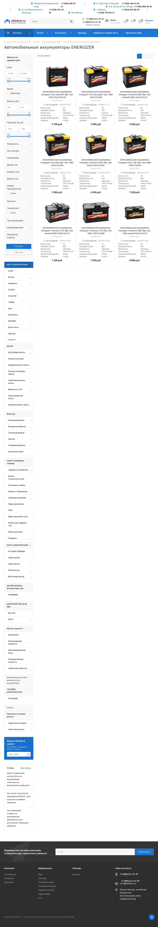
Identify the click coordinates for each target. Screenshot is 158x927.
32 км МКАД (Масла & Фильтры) (32, 11)
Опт (40, 898)
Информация (45, 868)
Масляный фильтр (16, 420)
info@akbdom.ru (128, 883)
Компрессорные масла (18, 405)
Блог (40, 874)
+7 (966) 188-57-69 (130, 3)
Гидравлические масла (18, 365)
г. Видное (101, 9)
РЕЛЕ (10, 510)
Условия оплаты (46, 882)
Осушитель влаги (16, 451)
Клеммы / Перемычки (17, 491)
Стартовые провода (17, 498)
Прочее (11, 439)
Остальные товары (16, 485)
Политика (8, 882)
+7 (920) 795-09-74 (105, 12)
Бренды (76, 874)
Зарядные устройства (18, 470)
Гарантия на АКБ (46, 890)
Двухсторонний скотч (18, 516)
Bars (10, 308)
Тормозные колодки (17, 723)
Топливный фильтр (16, 445)
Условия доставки (47, 886)
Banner (11, 277)
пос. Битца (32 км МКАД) (121, 6)
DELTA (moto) (13, 570)
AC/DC (10, 271)
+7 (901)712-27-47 (95, 19)
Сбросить (19, 252)
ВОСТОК (11, 613)
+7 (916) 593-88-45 (130, 9)
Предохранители (16, 504)
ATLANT (11, 290)
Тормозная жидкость (17, 668)
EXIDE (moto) (14, 564)
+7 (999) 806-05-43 (143, 6)
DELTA (10, 619)
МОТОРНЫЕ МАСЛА (16, 352)
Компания (9, 868)
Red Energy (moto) (16, 576)
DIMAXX (11, 340)
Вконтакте (152, 917)
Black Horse (13, 327)
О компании (10, 874)
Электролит (13, 635)
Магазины (9, 878)
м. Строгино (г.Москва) (107, 3)
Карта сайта (44, 894)
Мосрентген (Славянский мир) (46, 5)
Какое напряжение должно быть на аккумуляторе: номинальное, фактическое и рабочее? (18, 779)
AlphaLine (12, 283)
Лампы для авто (15, 532)
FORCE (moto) (14, 558)
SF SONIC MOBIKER (16, 551)
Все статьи (26, 768)
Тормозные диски (16, 729)
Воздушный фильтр (17, 426)
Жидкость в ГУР (15, 389)
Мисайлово (76, 12)
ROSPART (12, 321)
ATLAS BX (12, 296)
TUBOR (11, 302)
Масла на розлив (16, 359)
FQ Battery (13, 315)
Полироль (12, 538)
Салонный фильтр (16, 433)
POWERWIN (13, 595)
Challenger (13, 698)
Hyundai (11, 333)
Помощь (42, 878)
